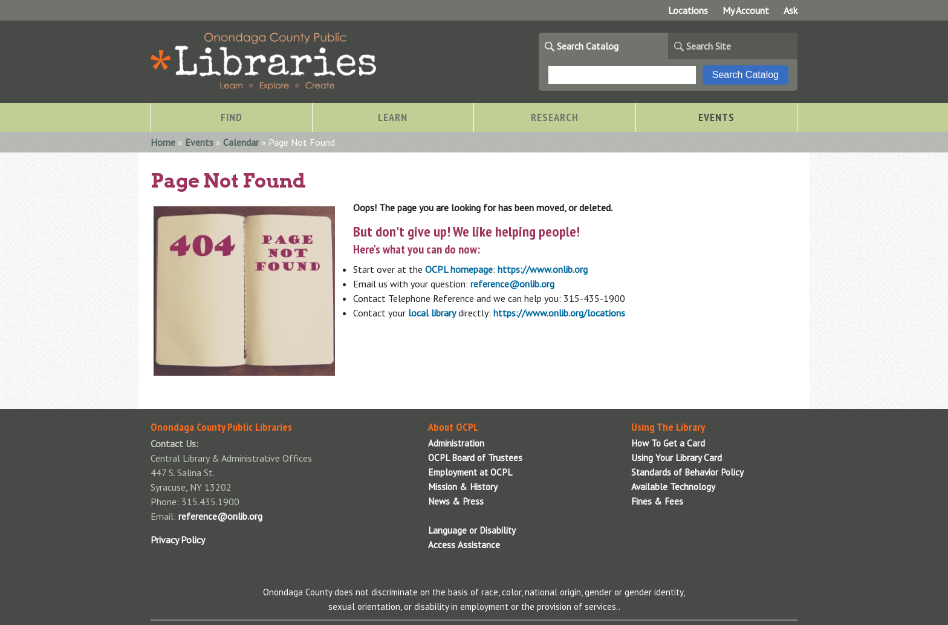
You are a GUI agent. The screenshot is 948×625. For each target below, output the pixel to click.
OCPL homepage (459, 269)
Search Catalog (587, 46)
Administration (456, 443)
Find (231, 117)
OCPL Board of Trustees (475, 457)
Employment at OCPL (470, 472)
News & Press (456, 501)
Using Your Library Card (676, 457)
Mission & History (463, 486)
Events (716, 117)
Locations (688, 10)
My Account (745, 10)
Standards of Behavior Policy (687, 472)
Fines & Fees (657, 501)
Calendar (241, 142)
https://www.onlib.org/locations (559, 313)
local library (432, 313)
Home (163, 142)
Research (555, 117)
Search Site (708, 46)
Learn (392, 117)
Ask (790, 10)
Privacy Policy (178, 540)
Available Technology (673, 486)
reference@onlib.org (512, 284)
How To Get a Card (668, 443)
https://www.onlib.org (543, 269)
